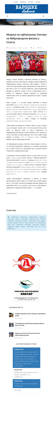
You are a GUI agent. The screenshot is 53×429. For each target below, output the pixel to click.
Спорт (34, 48)
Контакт (30, 2)
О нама (15, 2)
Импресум (23, 2)
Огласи (37, 2)
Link (40, 48)
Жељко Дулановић (23, 48)
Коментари (20, 318)
